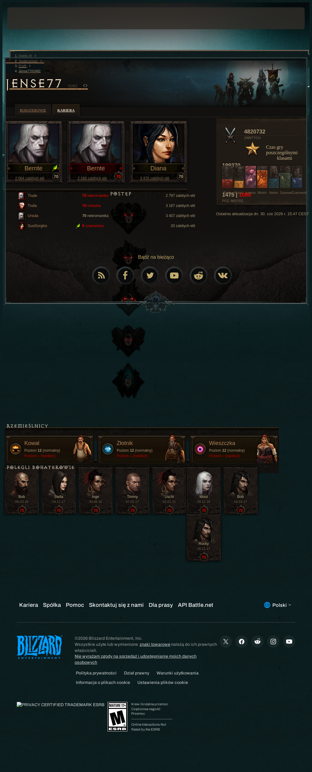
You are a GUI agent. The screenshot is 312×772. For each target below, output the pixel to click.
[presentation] (25, 18)
